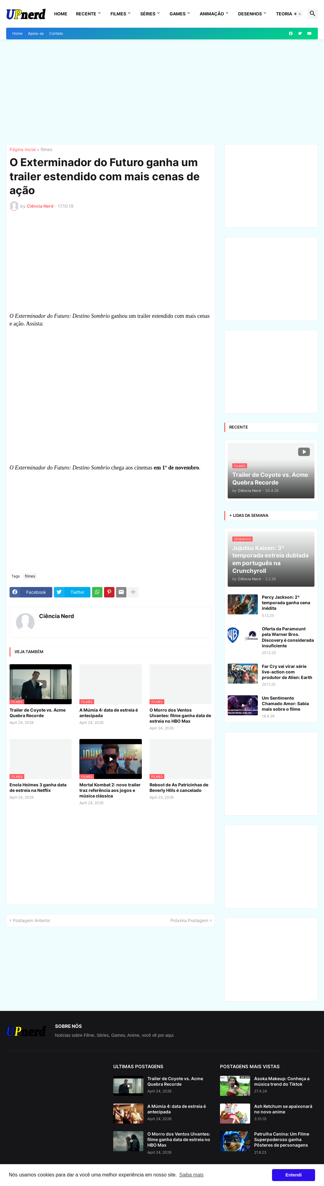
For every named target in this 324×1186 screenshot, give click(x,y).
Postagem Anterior (31, 920)
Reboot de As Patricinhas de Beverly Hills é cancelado (179, 787)
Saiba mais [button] (191, 1174)
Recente (86, 13)
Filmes (118, 13)
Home (60, 13)
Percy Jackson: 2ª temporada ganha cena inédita (286, 602)
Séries (147, 13)
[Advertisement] (162, 92)
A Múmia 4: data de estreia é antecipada (108, 712)
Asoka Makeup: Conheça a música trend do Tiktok (282, 1081)
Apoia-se (36, 33)
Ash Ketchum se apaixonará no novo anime (283, 1109)
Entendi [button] (294, 1174)
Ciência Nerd (56, 616)
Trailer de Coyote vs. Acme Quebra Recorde (38, 712)
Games (178, 13)
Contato (56, 33)
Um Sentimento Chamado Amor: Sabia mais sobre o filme (285, 703)
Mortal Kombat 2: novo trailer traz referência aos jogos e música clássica (110, 790)
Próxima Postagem (189, 920)
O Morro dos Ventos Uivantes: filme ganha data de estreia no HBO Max (180, 715)
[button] (297, 14)
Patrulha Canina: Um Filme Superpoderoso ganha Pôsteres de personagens (281, 1139)
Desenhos (250, 13)
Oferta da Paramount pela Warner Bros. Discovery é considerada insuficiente (288, 637)
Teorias (285, 13)
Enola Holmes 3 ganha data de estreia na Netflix (38, 787)
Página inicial (23, 149)
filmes (46, 149)
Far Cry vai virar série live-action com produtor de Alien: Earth (287, 672)
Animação (212, 13)
